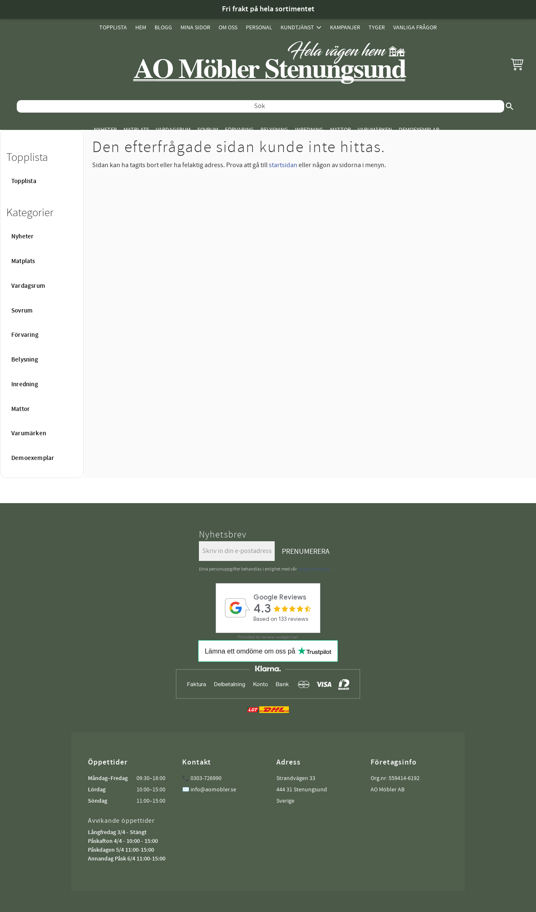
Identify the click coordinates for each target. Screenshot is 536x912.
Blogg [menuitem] (163, 27)
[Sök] (509, 106)
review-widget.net (279, 637)
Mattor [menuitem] (340, 130)
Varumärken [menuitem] (375, 130)
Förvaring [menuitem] (239, 130)
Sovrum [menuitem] (207, 130)
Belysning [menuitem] (274, 130)
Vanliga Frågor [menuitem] (415, 27)
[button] (517, 64)
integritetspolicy (314, 569)
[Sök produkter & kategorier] (260, 106)
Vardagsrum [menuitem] (173, 130)
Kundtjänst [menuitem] (297, 27)
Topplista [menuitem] (113, 27)
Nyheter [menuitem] (105, 130)
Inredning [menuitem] (309, 130)
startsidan (283, 165)
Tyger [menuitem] (376, 27)
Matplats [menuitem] (136, 130)
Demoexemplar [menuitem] (419, 130)
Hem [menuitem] (140, 27)
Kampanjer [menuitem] (345, 27)
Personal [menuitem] (259, 27)
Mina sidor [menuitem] (195, 27)
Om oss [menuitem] (228, 27)
